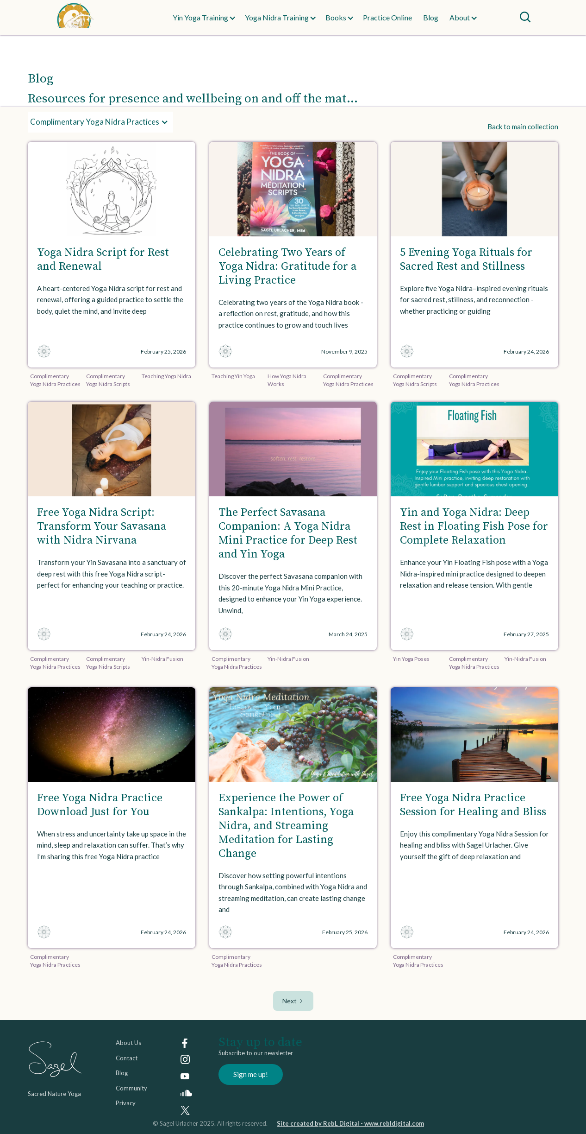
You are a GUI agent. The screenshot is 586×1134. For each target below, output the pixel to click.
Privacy (126, 1103)
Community (131, 1088)
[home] (90, 17)
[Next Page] (293, 1001)
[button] (200, 17)
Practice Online (387, 17)
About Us (128, 1042)
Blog (430, 17)
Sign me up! (250, 1074)
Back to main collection (522, 126)
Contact (126, 1058)
